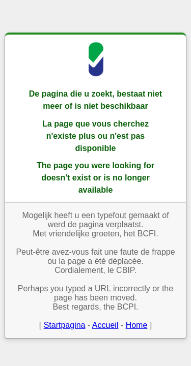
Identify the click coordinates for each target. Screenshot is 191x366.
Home (137, 325)
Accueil (105, 325)
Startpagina (65, 325)
